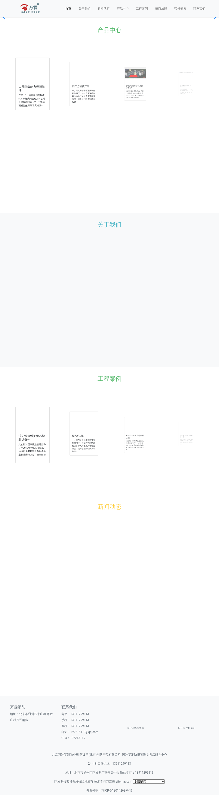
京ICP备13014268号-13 (117, 790)
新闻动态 (104, 8)
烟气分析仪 (81, 435)
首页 (68, 8)
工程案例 (142, 8)
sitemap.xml (124, 781)
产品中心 (123, 8)
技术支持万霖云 (104, 781)
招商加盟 (161, 8)
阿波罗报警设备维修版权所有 (73, 781)
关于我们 (84, 8)
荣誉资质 (180, 8)
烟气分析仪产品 (82, 85)
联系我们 (199, 8)
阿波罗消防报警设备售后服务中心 (144, 754)
